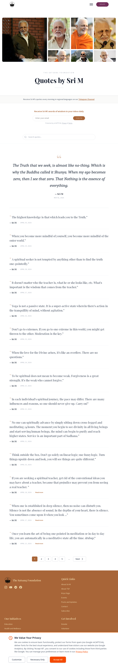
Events (64, 597)
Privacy (64, 123)
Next (79, 559)
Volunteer (65, 628)
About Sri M (66, 584)
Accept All (57, 659)
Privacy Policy (82, 651)
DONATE (102, 4)
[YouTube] (10, 587)
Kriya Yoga (65, 593)
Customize (17, 659)
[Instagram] (5, 587)
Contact (64, 606)
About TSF (65, 589)
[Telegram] (15, 587)
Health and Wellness (12, 628)
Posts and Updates (69, 602)
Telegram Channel (86, 99)
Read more (39, 492)
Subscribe (79, 118)
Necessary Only (37, 659)
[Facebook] (20, 587)
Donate (64, 624)
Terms (70, 123)
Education (8, 624)
